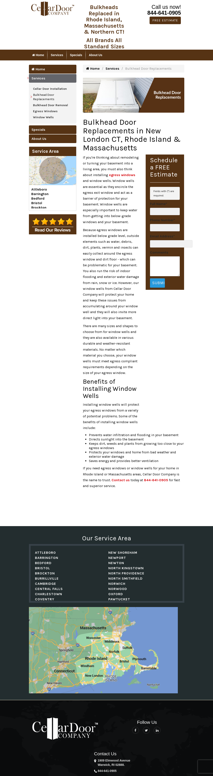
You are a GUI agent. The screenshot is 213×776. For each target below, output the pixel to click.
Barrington (40, 194)
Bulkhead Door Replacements (43, 97)
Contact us (121, 480)
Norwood (117, 589)
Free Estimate (165, 20)
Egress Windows (45, 111)
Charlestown (48, 594)
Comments (159, 252)
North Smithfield (125, 578)
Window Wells (43, 117)
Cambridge (45, 584)
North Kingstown (126, 568)
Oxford (115, 594)
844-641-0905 (164, 13)
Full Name (158, 204)
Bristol (36, 203)
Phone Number (162, 220)
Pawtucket (119, 599)
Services (57, 55)
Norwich (116, 584)
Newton (116, 563)
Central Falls (49, 589)
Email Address (162, 236)
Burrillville (47, 578)
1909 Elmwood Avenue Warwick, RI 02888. (114, 763)
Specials (76, 55)
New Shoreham (122, 552)
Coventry (44, 599)
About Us (95, 55)
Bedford (37, 198)
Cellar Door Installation (50, 89)
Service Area (45, 151)
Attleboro (39, 189)
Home (38, 55)
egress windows (122, 175)
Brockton (38, 207)
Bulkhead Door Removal (50, 105)
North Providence (126, 573)
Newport (117, 558)
